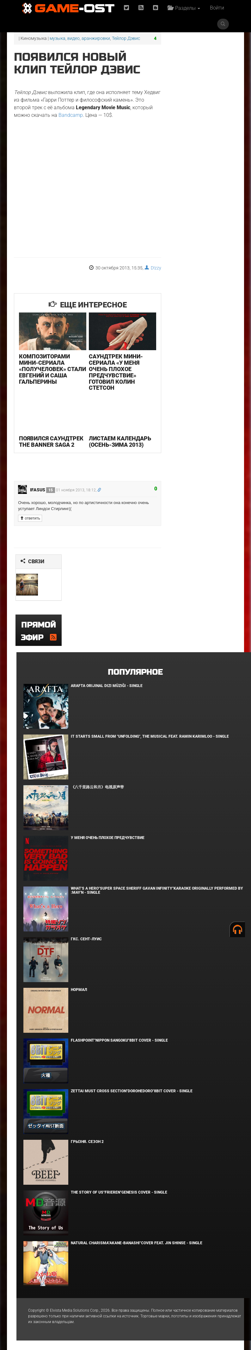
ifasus (42, 489)
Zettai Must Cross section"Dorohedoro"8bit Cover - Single (132, 1091)
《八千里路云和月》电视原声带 (97, 787)
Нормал (79, 989)
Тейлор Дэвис (126, 38)
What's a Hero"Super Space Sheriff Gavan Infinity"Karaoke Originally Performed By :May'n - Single (157, 890)
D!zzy (152, 267)
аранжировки (96, 38)
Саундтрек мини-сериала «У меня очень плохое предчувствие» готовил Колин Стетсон (116, 372)
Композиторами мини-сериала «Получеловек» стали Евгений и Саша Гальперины (52, 369)
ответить (30, 518)
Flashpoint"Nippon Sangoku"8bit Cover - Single (119, 1040)
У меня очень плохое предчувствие (107, 838)
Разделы (184, 8)
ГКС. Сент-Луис (86, 939)
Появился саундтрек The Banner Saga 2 (51, 441)
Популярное (135, 672)
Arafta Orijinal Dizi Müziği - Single (107, 686)
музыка (57, 38)
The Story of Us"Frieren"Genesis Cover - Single (119, 1192)
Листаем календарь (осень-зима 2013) (120, 441)
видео (73, 38)
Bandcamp (70, 115)
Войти (217, 8)
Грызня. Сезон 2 (87, 1141)
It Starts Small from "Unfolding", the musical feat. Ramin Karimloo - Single (150, 736)
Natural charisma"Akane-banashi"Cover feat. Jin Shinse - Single (136, 1243)
